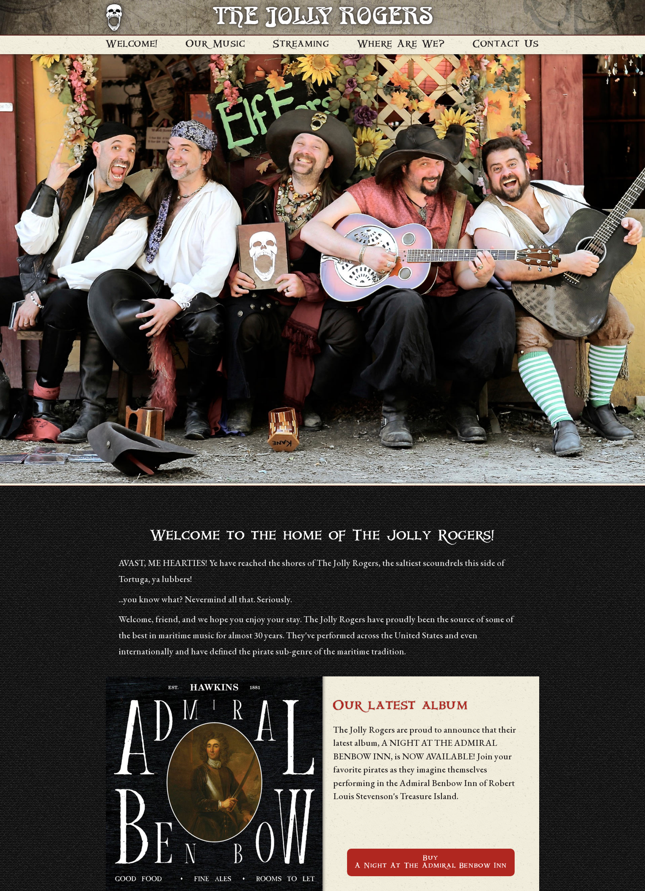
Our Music (215, 44)
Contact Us (506, 44)
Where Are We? (401, 44)
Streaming (301, 44)
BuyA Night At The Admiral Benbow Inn (431, 862)
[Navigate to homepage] (114, 17)
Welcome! (132, 44)
